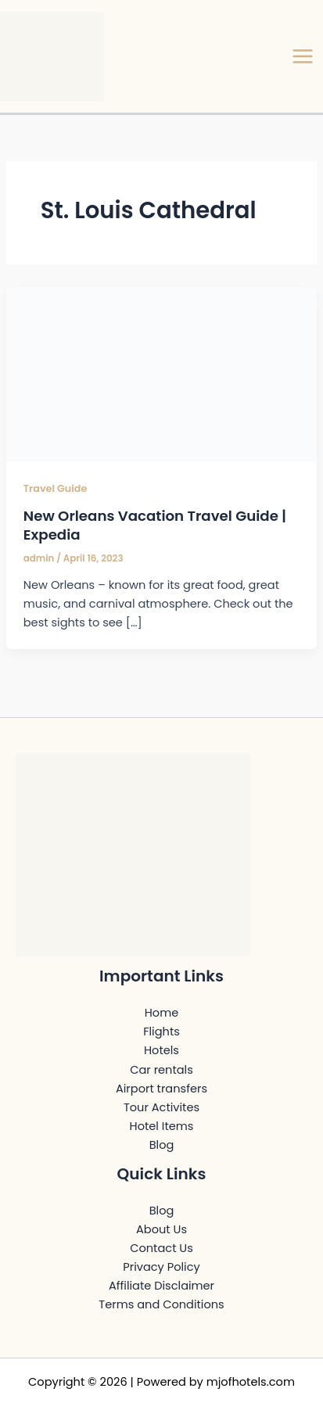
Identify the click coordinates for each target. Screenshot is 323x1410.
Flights (161, 1031)
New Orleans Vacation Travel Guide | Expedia (154, 525)
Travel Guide (55, 488)
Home (161, 1013)
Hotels (161, 1050)
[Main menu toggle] (302, 56)
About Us (161, 1229)
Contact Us (161, 1248)
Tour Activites (161, 1107)
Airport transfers (161, 1088)
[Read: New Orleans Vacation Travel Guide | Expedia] (161, 374)
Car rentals (161, 1070)
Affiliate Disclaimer (161, 1285)
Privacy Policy (161, 1267)
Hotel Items (162, 1126)
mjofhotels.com (250, 1382)
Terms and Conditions (161, 1304)
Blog (161, 1145)
